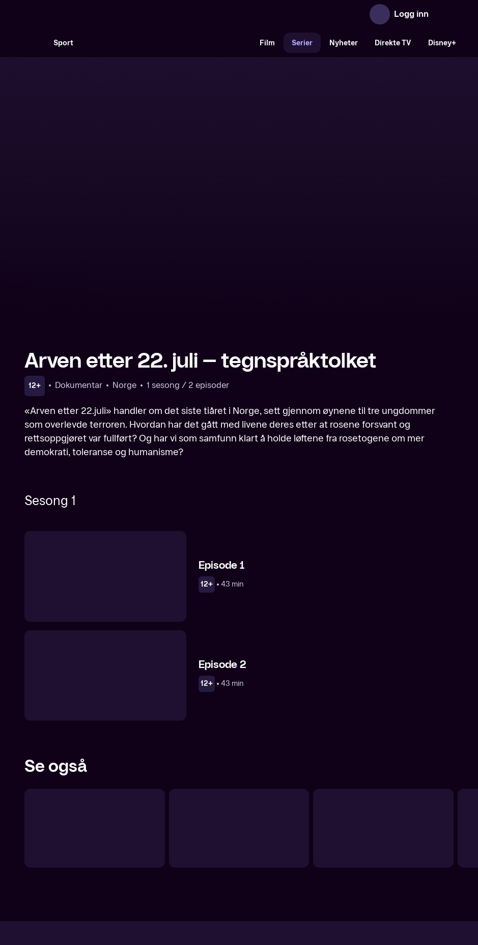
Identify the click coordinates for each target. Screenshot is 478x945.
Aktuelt (181, 856)
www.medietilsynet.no (301, 890)
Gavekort (220, 856)
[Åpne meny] (443, 14)
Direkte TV (393, 43)
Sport (63, 43)
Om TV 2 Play (133, 856)
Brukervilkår (296, 856)
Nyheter (343, 43)
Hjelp (256, 856)
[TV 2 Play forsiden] (100, 14)
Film (267, 43)
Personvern (349, 856)
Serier (302, 43)
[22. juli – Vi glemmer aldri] (239, 720)
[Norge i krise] (383, 720)
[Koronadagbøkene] (94, 720)
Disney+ (442, 43)
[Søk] (34, 43)
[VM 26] (166, 43)
